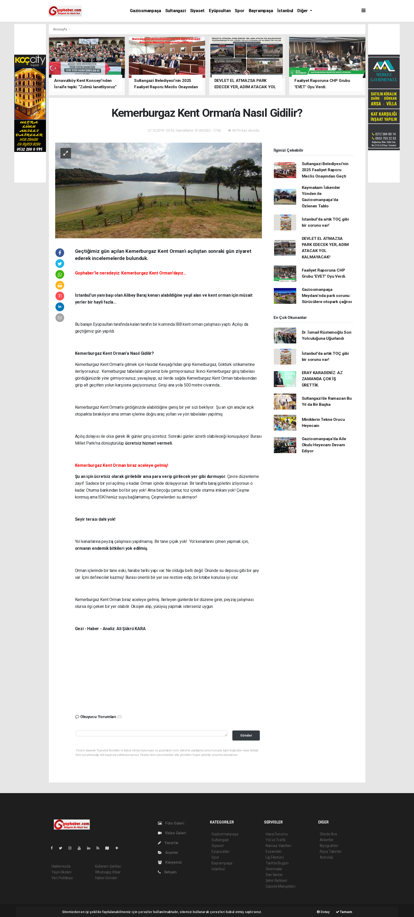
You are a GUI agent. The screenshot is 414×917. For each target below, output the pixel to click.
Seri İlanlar (274, 875)
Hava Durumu (277, 834)
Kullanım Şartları (108, 866)
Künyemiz (170, 862)
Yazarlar (168, 843)
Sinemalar (274, 869)
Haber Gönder (106, 878)
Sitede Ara (328, 834)
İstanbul (285, 10)
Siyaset (197, 10)
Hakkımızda (60, 866)
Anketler (326, 840)
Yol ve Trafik (276, 840)
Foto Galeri (171, 823)
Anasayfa (60, 29)
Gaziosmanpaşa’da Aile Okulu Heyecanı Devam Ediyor (324, 445)
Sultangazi (175, 10)
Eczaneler (274, 851)
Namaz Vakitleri (278, 846)
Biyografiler (329, 846)
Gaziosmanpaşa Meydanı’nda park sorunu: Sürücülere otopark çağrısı (327, 295)
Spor (239, 10)
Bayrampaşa (261, 10)
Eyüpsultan (219, 10)
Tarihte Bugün (277, 863)
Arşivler (168, 852)
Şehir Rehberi (276, 880)
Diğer (303, 10)
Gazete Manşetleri (280, 886)
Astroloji (326, 857)
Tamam (344, 912)
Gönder (246, 735)
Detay (323, 912)
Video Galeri (172, 833)
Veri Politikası (62, 878)
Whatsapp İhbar (108, 872)
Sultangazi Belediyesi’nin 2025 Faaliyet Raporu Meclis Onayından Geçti (325, 170)
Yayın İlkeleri (61, 872)
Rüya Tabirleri (331, 851)
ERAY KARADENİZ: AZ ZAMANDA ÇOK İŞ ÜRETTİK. (322, 379)
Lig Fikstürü (275, 857)
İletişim (167, 872)
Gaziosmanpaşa (145, 10)
